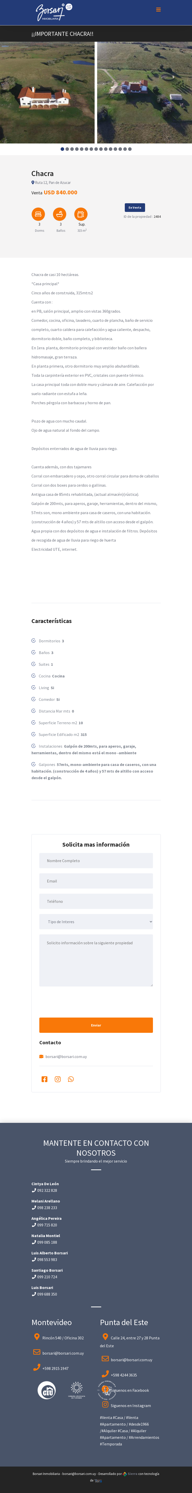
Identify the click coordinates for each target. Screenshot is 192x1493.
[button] (62, 149)
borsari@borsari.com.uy (66, 1056)
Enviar (96, 1025)
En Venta (135, 207)
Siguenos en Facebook (130, 1390)
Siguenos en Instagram (131, 1405)
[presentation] (77, 1001)
